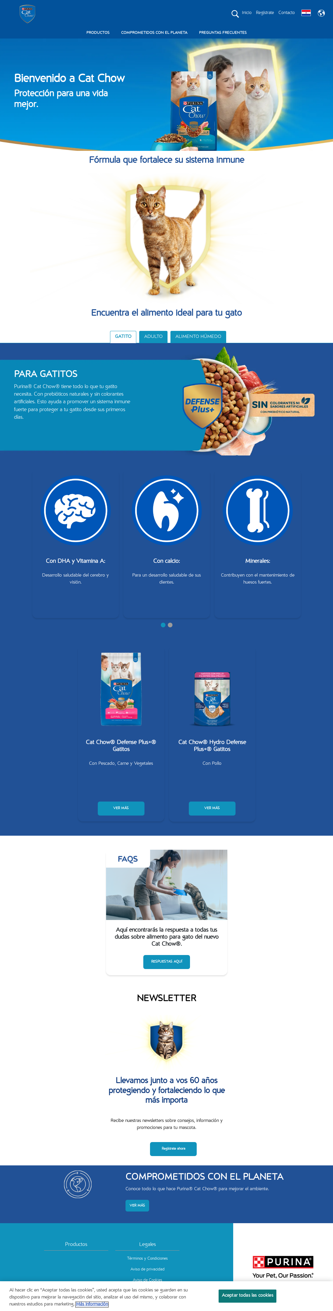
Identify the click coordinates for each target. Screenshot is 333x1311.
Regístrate (265, 13)
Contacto (286, 13)
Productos (76, 1244)
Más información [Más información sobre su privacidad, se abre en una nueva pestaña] (92, 1304)
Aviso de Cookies (147, 1280)
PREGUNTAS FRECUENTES (223, 33)
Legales (147, 1244)
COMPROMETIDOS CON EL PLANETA (154, 33)
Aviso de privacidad (147, 1270)
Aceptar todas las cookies (247, 1295)
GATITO (123, 337)
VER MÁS (121, 808)
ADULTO (153, 337)
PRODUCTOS (97, 33)
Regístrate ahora (173, 1149)
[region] (166, 1296)
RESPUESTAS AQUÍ (166, 961)
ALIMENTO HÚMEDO (198, 337)
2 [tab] (170, 625)
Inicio (247, 13)
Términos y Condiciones (147, 1259)
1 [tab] (163, 625)
